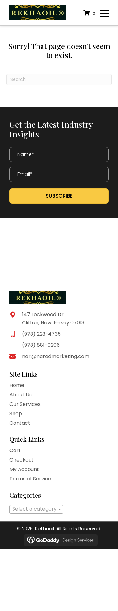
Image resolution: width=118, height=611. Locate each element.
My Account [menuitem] (24, 469)
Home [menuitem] (16, 385)
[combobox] (36, 509)
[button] (59, 196)
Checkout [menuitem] (21, 459)
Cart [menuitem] (15, 450)
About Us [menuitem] (20, 394)
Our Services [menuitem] (25, 404)
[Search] (59, 79)
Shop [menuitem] (15, 413)
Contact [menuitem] (19, 423)
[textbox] (36, 509)
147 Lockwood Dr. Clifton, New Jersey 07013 (53, 318)
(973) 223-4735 (41, 334)
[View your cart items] (90, 13)
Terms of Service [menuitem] (30, 478)
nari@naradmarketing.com (55, 356)
